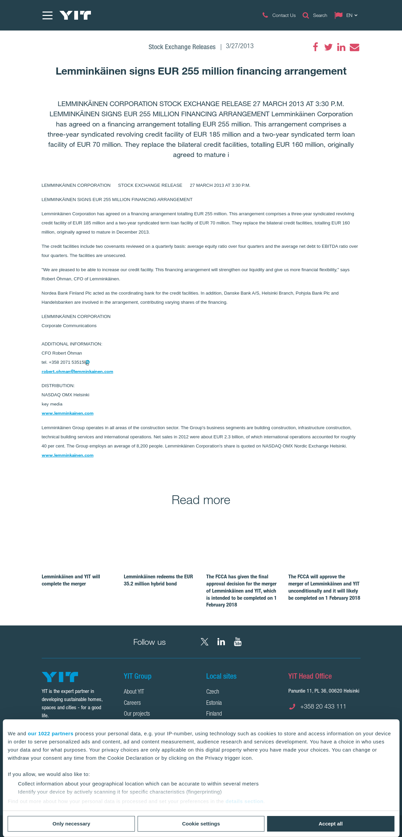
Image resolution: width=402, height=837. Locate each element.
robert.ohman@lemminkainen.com (77, 371)
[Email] (354, 47)
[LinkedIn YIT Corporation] (221, 641)
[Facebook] (315, 47)
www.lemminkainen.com (68, 413)
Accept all (331, 823)
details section (245, 801)
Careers (132, 703)
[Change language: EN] (347, 15)
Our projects (137, 714)
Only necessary (71, 823)
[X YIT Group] (204, 641)
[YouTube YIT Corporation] (237, 641)
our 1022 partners (50, 733)
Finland (214, 714)
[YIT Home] (75, 15)
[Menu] (47, 15)
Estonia (214, 703)
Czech (212, 692)
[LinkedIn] (341, 47)
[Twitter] (328, 47)
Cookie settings (201, 823)
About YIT (134, 692)
